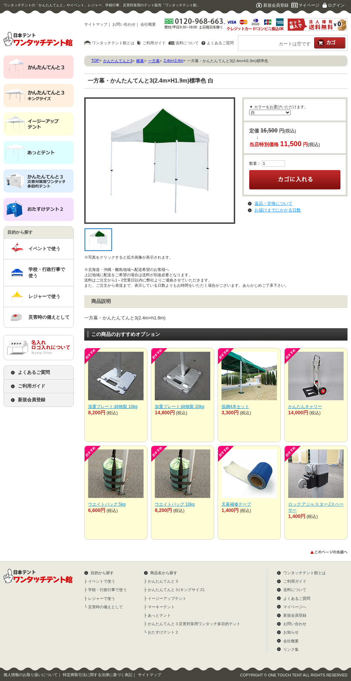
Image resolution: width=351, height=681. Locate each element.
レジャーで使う (44, 296)
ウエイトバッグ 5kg (107, 504)
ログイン (336, 5)
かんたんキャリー (305, 406)
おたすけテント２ (163, 632)
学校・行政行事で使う (46, 272)
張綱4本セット (235, 406)
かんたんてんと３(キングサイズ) (176, 590)
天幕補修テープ (236, 504)
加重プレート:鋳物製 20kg (179, 406)
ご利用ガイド (154, 43)
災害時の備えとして (48, 317)
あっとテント (159, 615)
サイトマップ (95, 24)
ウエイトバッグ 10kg (174, 504)
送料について (187, 43)
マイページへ (294, 607)
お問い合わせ (123, 24)
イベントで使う (44, 248)
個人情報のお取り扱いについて (31, 675)
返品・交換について (273, 203)
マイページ (308, 5)
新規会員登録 (276, 5)
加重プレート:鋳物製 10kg (113, 406)
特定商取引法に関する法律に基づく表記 (97, 675)
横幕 (140, 61)
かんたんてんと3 (117, 61)
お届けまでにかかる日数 (277, 210)
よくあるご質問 (220, 43)
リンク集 (291, 649)
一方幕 (154, 61)
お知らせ (291, 632)
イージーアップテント (167, 598)
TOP (95, 60)
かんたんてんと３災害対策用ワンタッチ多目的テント (194, 624)
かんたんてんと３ (163, 581)
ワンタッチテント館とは (113, 43)
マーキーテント (161, 607)
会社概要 (148, 24)
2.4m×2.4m (173, 60)
